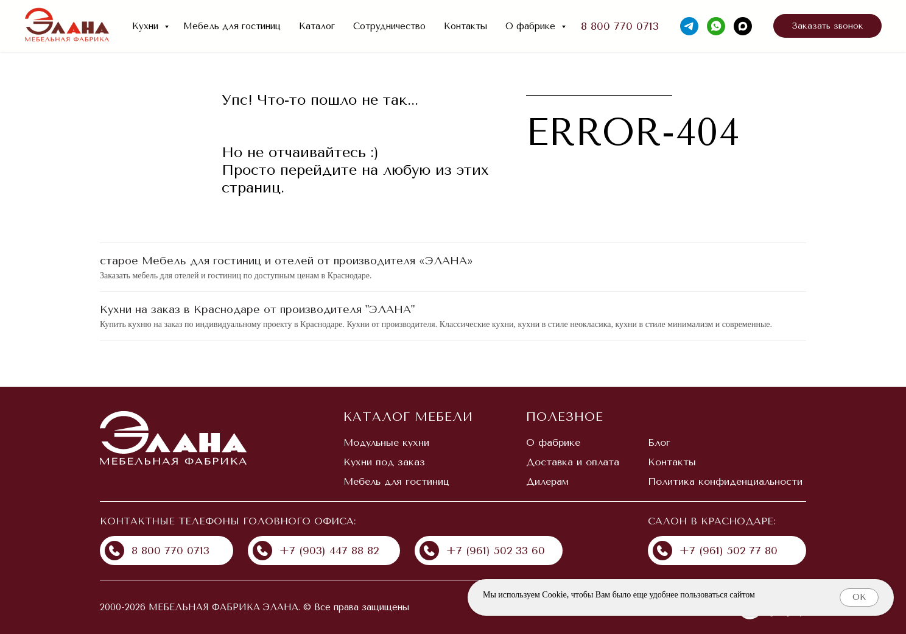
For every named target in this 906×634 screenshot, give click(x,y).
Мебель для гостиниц (232, 26)
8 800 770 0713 (620, 26)
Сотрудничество (389, 26)
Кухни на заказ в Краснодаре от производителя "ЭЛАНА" (257, 309)
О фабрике (531, 26)
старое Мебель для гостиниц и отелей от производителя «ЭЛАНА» (286, 260)
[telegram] (689, 26)
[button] (827, 26)
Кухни (146, 26)
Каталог (317, 26)
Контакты (465, 26)
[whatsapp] (716, 26)
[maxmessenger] (743, 26)
